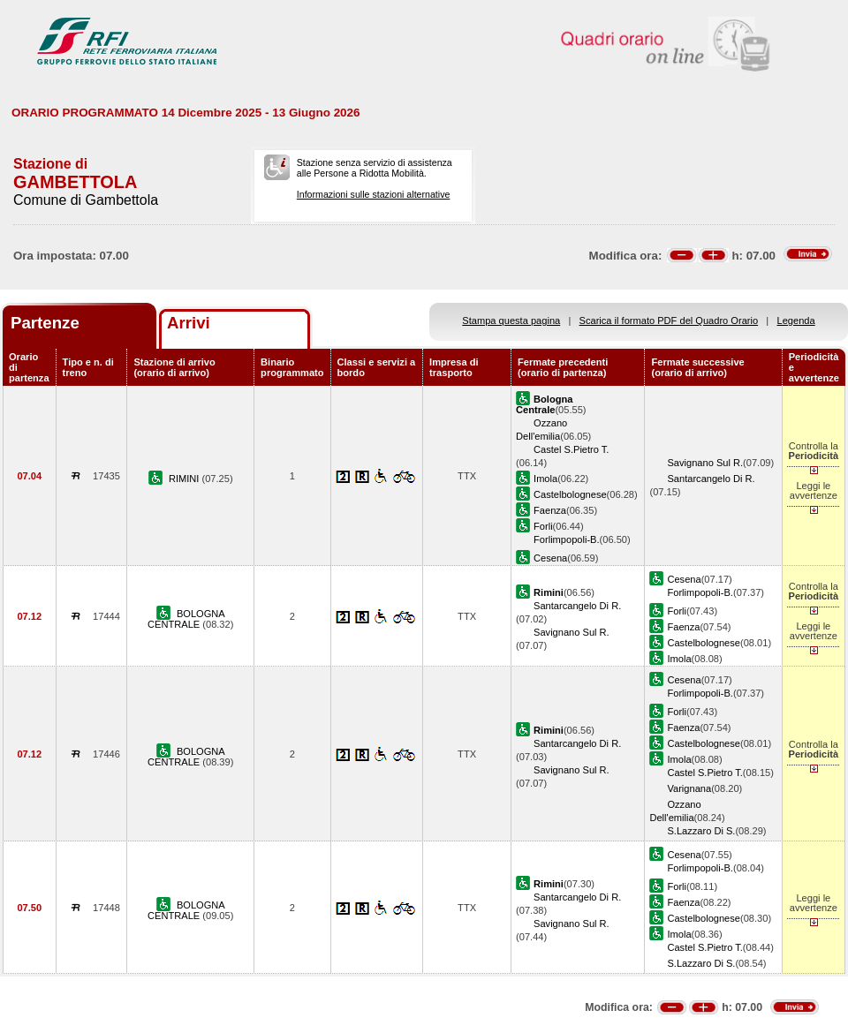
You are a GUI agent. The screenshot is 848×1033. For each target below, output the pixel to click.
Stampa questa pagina (511, 320)
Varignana (689, 788)
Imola (545, 478)
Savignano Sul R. (705, 462)
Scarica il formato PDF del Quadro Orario (669, 320)
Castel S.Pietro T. (571, 449)
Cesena (550, 558)
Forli (543, 526)
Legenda (796, 320)
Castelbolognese (570, 494)
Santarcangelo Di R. (710, 478)
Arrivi (188, 322)
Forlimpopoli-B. (567, 539)
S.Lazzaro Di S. (701, 831)
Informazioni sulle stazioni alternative (373, 194)
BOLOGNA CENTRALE (186, 619)
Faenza (550, 510)
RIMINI (185, 478)
